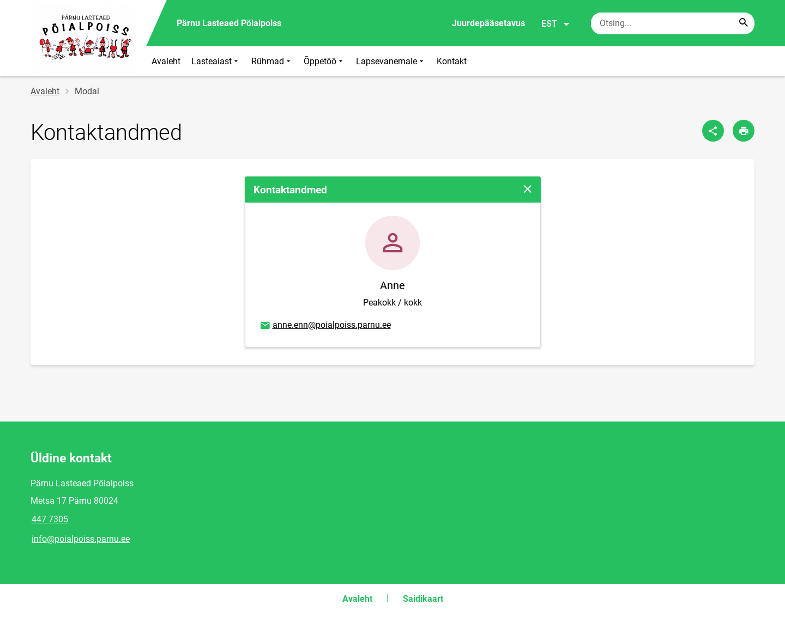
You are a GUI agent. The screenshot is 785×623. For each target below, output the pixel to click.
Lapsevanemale (391, 61)
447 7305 (50, 519)
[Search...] (743, 23)
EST (555, 23)
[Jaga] (713, 131)
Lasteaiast (215, 61)
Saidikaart (423, 599)
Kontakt (452, 61)
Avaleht (166, 61)
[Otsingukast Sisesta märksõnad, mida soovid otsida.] (672, 23)
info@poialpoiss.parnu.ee (81, 539)
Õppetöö (324, 61)
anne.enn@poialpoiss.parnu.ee (325, 326)
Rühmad (272, 61)
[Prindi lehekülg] (743, 131)
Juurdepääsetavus (488, 23)
